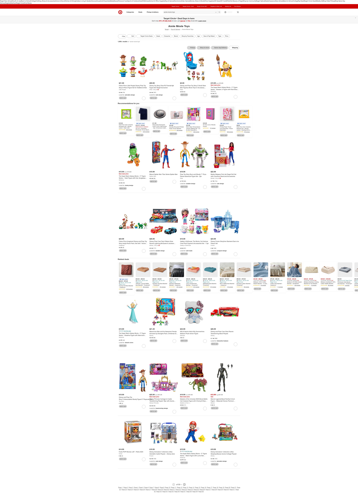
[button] (140, 123)
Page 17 (209, 488)
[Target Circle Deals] (145, 36)
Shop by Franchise (187, 36)
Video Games (185, 1)
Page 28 (154, 490)
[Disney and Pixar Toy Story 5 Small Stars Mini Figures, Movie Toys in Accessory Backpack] (194, 87)
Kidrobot (182, 336)
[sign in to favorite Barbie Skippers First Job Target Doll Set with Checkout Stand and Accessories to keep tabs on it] (235, 187)
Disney (151, 246)
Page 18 (215, 488)
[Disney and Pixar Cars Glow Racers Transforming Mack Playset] (225, 333)
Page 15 (197, 488)
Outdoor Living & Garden (83, 1)
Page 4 (136, 488)
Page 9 (162, 488)
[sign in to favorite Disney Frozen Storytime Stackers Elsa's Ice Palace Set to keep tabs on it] (235, 254)
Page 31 (172, 490)
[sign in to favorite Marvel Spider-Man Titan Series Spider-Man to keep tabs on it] (174, 182)
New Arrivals (279, 1)
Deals (267, 1)
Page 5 (141, 488)
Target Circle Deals (310, 1)
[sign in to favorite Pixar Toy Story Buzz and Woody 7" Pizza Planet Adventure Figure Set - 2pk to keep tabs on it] (205, 187)
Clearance (272, 1)
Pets (228, 1)
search (219, 12)
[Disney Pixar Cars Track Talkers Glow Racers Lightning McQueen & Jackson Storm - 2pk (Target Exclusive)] (163, 243)
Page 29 (160, 490)
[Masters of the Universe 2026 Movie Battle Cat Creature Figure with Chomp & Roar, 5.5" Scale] (194, 401)
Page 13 (185, 488)
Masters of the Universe (185, 403)
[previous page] (173, 485)
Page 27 (148, 490)
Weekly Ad (319, 1)
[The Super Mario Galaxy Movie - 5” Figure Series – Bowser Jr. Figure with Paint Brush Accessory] (225, 88)
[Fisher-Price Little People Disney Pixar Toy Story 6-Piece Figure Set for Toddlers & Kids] (133, 87)
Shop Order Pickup (329, 1)
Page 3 (131, 488)
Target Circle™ (175, 6)
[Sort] (131, 36)
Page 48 (189, 492)
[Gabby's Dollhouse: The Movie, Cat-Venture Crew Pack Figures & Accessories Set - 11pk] (194, 243)
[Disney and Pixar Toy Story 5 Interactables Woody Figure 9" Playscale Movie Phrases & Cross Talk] (136, 399)
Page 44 (165, 492)
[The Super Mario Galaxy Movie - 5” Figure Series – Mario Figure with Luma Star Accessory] (194, 455)
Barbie (212, 178)
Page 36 (202, 490)
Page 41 (232, 490)
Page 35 (196, 490)
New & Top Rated (209, 36)
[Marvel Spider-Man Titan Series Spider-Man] (163, 174)
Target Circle (20, 3)
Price (226, 36)
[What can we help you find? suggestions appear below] (192, 12)
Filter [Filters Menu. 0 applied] (122, 36)
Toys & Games (169, 1)
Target (167, 29)
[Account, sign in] (228, 12)
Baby (112, 1)
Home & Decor (60, 1)
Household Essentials (103, 1)
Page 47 (183, 492)
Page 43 (159, 492)
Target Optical (260, 1)
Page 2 (125, 488)
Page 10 (167, 488)
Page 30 (166, 490)
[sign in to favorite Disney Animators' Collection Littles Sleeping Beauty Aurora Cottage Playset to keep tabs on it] (235, 465)
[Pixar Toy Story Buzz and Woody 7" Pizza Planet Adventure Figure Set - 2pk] (194, 175)
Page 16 (203, 488)
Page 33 (184, 490)
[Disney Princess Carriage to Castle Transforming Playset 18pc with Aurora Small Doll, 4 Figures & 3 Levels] (163, 401)
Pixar (150, 89)
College (33, 1)
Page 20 (227, 488)
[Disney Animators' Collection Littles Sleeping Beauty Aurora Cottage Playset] (225, 453)
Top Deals (301, 1)
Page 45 (171, 492)
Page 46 (177, 492)
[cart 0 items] (238, 12)
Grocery (93, 1)
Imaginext (121, 246)
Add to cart (123, 98)
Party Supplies (209, 1)
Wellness (146, 1)
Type (219, 36)
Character (167, 36)
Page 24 (130, 490)
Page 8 (157, 488)
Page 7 (151, 488)
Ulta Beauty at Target (236, 1)
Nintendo (213, 91)
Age (198, 36)
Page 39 (220, 490)
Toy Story (121, 401)
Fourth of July (16, 1)
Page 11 (173, 488)
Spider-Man (152, 176)
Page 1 (120, 488)
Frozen (213, 246)
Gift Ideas (217, 1)
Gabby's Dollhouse (185, 246)
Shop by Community (249, 1)
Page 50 (201, 492)
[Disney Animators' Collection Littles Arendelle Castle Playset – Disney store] (163, 453)
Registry (7, 3)
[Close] (355, 18)
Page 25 (136, 490)
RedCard (13, 3)
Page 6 (146, 488)
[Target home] (120, 12)
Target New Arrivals (6, 1)
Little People (122, 89)
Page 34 (190, 490)
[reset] (215, 12)
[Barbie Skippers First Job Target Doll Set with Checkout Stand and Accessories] (225, 175)
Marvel (213, 403)
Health (141, 1)
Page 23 (124, 490)
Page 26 (142, 490)
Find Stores (28, 3)
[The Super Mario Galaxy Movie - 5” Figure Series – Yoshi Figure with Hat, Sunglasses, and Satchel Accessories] (133, 177)
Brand (176, 36)
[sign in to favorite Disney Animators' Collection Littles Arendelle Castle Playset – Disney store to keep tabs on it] (174, 465)
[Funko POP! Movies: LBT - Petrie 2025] (133, 452)
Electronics (177, 1)
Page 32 (178, 490)
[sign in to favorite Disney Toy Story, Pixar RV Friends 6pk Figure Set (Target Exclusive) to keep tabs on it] (174, 98)
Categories (130, 12)
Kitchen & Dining (70, 1)
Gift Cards (223, 1)
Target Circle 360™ (202, 6)
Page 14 (191, 488)
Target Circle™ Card (188, 6)
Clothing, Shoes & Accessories (45, 1)
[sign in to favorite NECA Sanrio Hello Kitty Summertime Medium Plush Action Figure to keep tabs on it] (205, 341)
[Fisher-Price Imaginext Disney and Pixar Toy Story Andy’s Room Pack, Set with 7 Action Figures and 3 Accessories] (133, 243)
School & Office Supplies (157, 1)
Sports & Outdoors (133, 1)
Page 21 (233, 488)
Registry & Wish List (216, 6)
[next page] (184, 485)
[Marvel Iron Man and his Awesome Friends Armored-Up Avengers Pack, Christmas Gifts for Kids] (163, 333)
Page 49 (195, 492)
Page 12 (179, 488)
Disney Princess (154, 403)
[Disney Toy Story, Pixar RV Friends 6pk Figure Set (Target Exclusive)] (163, 87)
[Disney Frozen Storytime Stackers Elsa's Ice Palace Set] (225, 243)
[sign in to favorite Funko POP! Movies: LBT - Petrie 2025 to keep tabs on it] (144, 460)
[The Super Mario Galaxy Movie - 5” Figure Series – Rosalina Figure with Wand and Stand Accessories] (133, 335)
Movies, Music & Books (197, 1)
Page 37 (208, 490)
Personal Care (122, 1)
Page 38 (214, 490)
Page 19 (221, 488)
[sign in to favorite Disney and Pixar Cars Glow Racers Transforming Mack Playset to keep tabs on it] (235, 345)
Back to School (26, 1)
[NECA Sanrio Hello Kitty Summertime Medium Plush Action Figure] (194, 333)
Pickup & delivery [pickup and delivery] (153, 12)
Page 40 (226, 490)
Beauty (116, 1)
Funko (120, 454)
